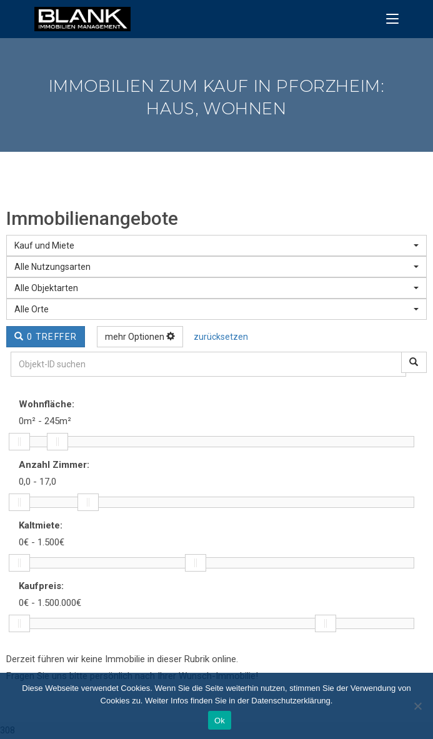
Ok (219, 720)
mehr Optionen (140, 337)
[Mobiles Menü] (392, 19)
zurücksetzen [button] (221, 337)
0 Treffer (45, 337)
